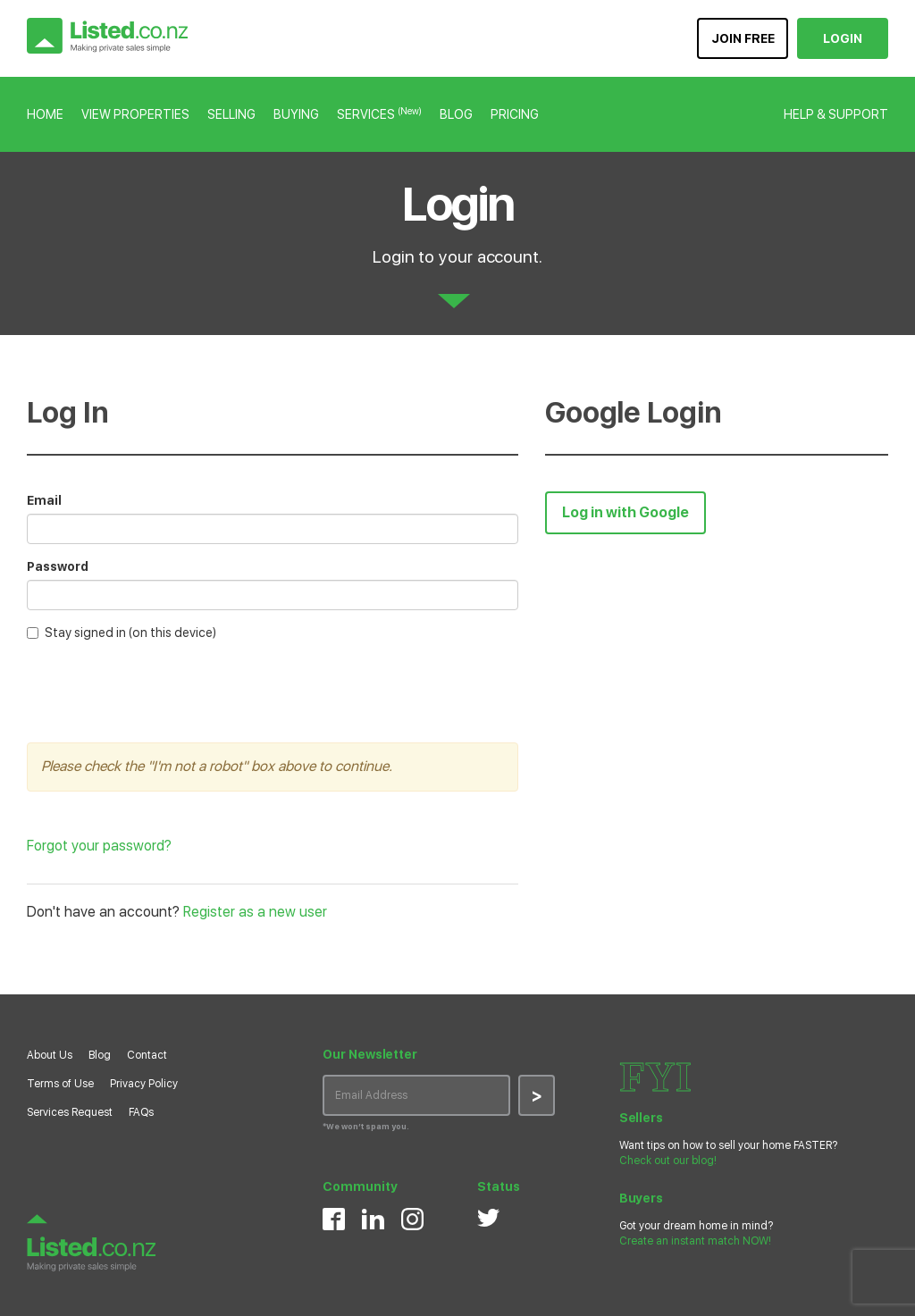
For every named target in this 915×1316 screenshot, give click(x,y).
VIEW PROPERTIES (135, 114)
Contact (147, 1055)
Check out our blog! (668, 1160)
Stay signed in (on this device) (121, 632)
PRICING (515, 114)
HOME (45, 114)
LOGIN (842, 38)
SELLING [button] (231, 114)
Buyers (641, 1198)
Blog (99, 1055)
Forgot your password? (99, 845)
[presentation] (162, 690)
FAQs (141, 1112)
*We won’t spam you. (366, 1126)
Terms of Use (60, 1083)
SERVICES (379, 114)
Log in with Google (625, 512)
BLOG (456, 114)
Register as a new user (255, 911)
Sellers (641, 1118)
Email (44, 500)
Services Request (70, 1112)
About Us (49, 1055)
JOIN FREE (743, 38)
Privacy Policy (144, 1083)
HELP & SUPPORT (836, 114)
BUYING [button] (296, 114)
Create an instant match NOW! (695, 1241)
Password (57, 566)
